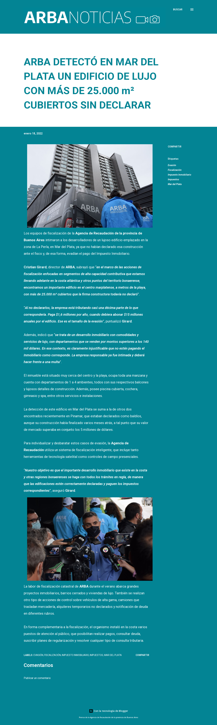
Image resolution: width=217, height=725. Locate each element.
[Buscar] (177, 9)
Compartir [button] (174, 146)
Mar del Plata (175, 184)
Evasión (172, 165)
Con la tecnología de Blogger (108, 710)
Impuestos (173, 179)
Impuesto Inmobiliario (179, 174)
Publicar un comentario (37, 678)
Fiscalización (175, 170)
